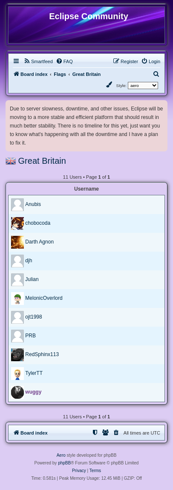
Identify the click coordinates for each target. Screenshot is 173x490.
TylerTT (34, 373)
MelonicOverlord (43, 298)
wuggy (33, 392)
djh (28, 261)
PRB (30, 336)
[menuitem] (38, 61)
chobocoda (37, 223)
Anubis (33, 204)
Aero (61, 455)
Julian (31, 279)
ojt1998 (33, 317)
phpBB (64, 463)
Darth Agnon (39, 242)
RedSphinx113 (42, 354)
